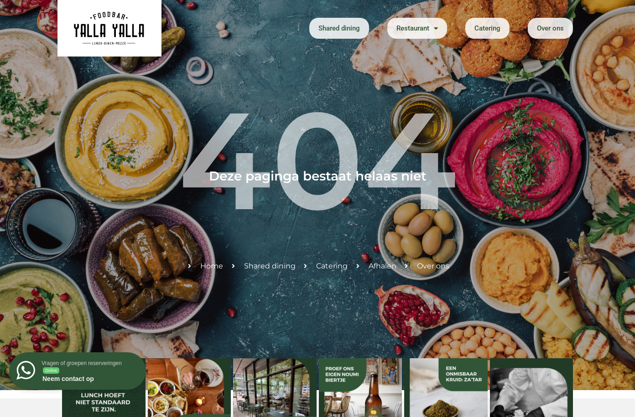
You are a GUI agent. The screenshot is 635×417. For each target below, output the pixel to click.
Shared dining (339, 28)
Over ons (550, 28)
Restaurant (417, 28)
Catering (487, 28)
